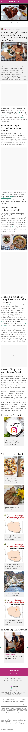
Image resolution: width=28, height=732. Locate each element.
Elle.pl (3, 699)
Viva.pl (8, 704)
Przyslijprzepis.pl (21, 699)
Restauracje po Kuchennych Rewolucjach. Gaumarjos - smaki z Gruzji (13, 622)
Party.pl (16, 701)
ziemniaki (3, 116)
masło (13, 226)
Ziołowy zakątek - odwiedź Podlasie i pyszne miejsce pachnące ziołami (12, 509)
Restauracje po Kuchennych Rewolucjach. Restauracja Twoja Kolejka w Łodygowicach (13, 566)
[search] (26, 1)
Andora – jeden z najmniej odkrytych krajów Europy (12, 594)
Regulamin (15, 680)
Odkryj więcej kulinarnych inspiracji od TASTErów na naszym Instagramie (12, 442)
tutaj (12, 729)
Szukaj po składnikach (10, 678)
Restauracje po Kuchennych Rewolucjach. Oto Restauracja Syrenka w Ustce (13, 537)
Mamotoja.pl (22, 701)
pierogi (18, 112)
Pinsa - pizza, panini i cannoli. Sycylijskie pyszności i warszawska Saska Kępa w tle (13, 480)
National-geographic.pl (8, 701)
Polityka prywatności (7, 680)
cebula (22, 118)
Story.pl (23, 704)
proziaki (10, 196)
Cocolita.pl (18, 704)
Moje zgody (22, 680)
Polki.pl (4, 704)
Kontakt (13, 682)
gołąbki (3, 321)
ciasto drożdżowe (6, 198)
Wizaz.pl (12, 704)
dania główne (9, 305)
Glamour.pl (8, 699)
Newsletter (19, 678)
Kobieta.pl (13, 699)
